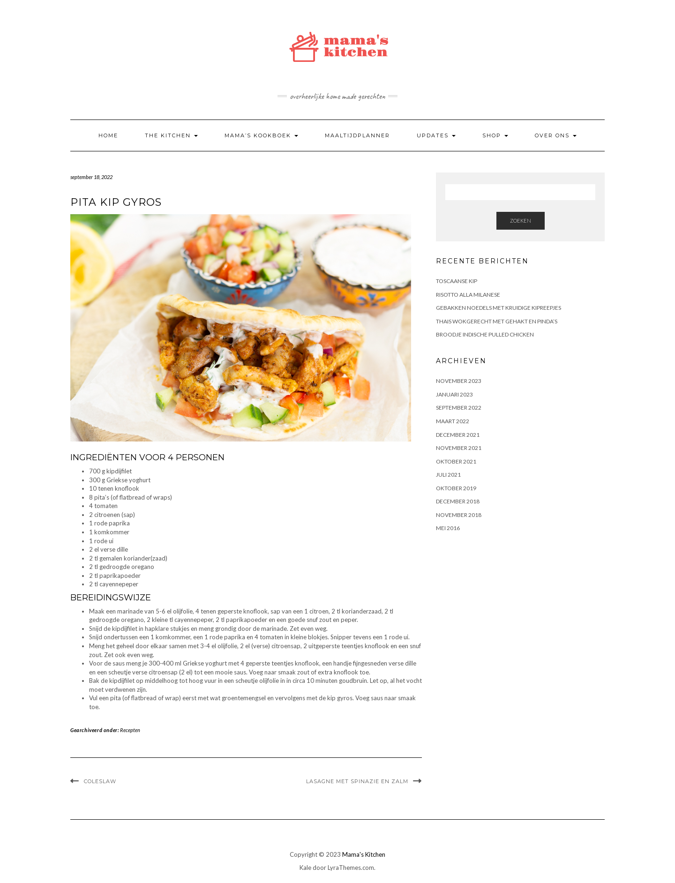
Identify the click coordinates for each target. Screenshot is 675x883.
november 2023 (458, 380)
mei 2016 (448, 527)
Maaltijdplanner (357, 135)
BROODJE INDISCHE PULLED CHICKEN (485, 334)
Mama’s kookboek (261, 135)
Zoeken (520, 220)
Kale (305, 867)
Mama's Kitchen (363, 854)
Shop (495, 135)
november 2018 (458, 514)
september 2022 (458, 407)
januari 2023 (454, 394)
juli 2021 (448, 474)
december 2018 (458, 501)
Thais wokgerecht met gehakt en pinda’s (496, 321)
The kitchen (171, 135)
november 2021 (458, 447)
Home (108, 135)
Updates (436, 135)
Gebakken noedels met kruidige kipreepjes (498, 307)
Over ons (556, 135)
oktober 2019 (456, 488)
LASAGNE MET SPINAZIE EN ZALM (357, 781)
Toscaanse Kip (456, 280)
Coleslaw (100, 781)
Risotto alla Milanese (468, 294)
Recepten (130, 730)
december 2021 (458, 434)
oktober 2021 (456, 461)
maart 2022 (452, 421)
